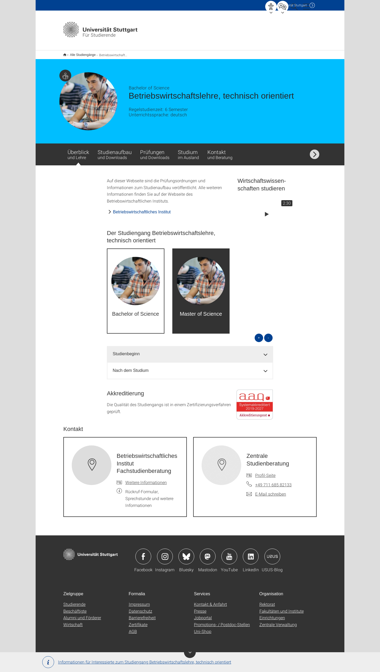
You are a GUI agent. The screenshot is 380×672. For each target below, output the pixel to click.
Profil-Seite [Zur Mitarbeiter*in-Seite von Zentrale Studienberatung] (265, 471)
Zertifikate (138, 621)
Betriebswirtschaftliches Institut (142, 208)
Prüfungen (154, 151)
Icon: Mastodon (208, 553)
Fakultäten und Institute (281, 607)
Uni (292, 5)
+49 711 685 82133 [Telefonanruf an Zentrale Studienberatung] (273, 481)
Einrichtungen (272, 614)
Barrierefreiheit (142, 614)
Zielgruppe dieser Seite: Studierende (65, 72)
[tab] (190, 351)
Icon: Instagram (165, 553)
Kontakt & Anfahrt (210, 600)
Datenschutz (140, 607)
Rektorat (267, 600)
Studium (188, 151)
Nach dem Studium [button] (131, 367)
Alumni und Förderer (82, 614)
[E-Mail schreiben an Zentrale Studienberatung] (266, 490)
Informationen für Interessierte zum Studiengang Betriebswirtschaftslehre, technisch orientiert (136, 662)
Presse (200, 607)
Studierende (74, 600)
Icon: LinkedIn (251, 553)
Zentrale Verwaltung (278, 621)
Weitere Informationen (146, 479)
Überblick (78, 153)
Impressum (139, 600)
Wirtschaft (73, 621)
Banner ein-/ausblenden (190, 652)
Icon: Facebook (143, 553)
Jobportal (203, 614)
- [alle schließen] (268, 334)
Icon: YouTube (229, 553)
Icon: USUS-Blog (272, 553)
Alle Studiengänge (80, 53)
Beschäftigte (75, 607)
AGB (133, 628)
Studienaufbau (115, 151)
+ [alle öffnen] (259, 334)
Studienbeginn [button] (126, 350)
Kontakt (219, 151)
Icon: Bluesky (186, 553)
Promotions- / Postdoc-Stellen (222, 621)
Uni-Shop (202, 628)
